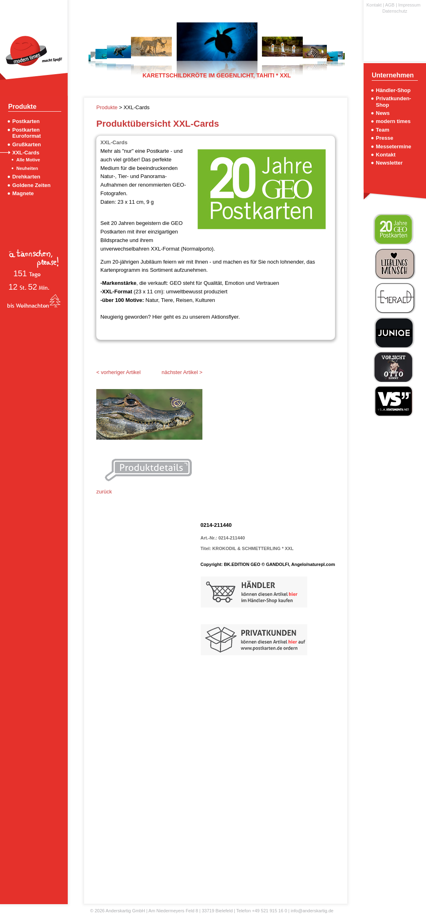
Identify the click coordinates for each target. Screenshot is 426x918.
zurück (104, 492)
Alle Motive (28, 159)
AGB (390, 4)
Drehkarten (26, 177)
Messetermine (393, 146)
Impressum (409, 4)
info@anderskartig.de (312, 910)
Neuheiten (27, 168)
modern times (393, 121)
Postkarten (26, 121)
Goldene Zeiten (31, 185)
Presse (384, 138)
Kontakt (374, 4)
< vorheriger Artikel (118, 372)
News (383, 113)
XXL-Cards (25, 153)
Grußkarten (26, 144)
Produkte (107, 107)
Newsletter (389, 163)
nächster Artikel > (182, 372)
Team (382, 130)
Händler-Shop (393, 90)
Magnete (23, 193)
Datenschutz (394, 11)
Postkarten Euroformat (26, 133)
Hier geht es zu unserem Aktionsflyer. (196, 317)
